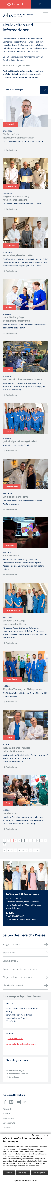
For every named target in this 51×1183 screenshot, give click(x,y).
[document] (25, 1153)
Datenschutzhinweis (30, 1181)
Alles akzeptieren (39, 1173)
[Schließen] (47, 1135)
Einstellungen (22, 1173)
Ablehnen (9, 1173)
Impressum (18, 1181)
